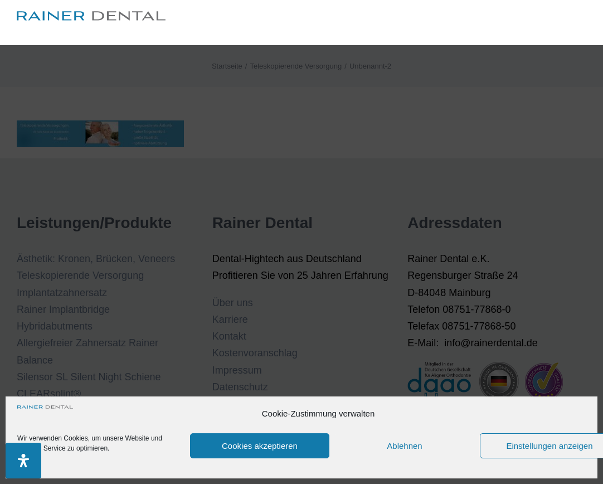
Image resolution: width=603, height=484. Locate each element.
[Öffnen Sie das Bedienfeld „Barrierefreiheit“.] (23, 460)
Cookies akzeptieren (260, 446)
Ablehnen (404, 446)
